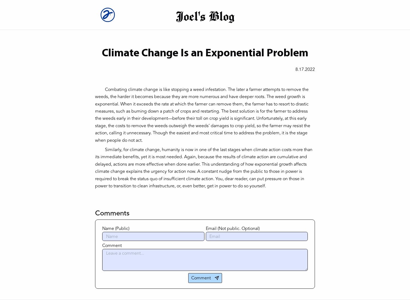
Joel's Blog (205, 16)
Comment (112, 245)
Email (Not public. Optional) (233, 228)
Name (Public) (115, 228)
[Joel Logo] (109, 15)
